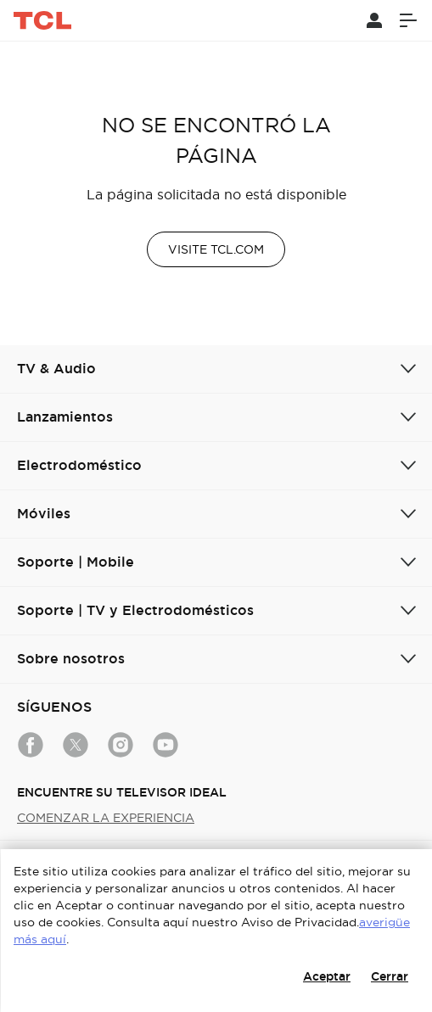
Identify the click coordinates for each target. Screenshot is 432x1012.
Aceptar (327, 976)
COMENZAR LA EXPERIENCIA (105, 817)
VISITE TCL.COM (216, 249)
